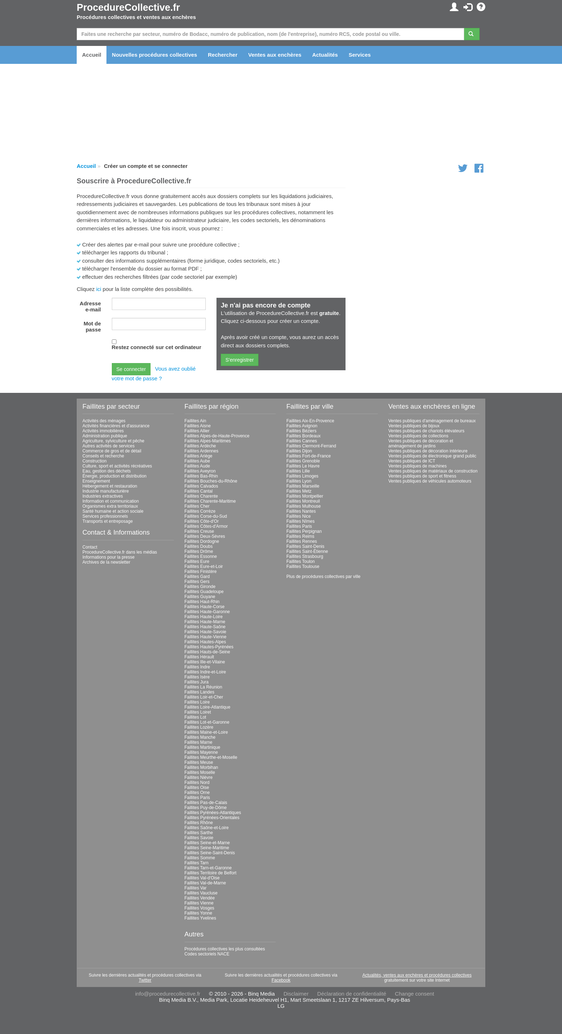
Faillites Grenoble (303, 461)
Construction (94, 461)
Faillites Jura (197, 682)
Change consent (414, 994)
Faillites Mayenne (201, 752)
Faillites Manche (200, 737)
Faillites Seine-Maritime (207, 847)
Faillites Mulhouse (303, 506)
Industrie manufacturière (105, 491)
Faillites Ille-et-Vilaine (205, 661)
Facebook (281, 980)
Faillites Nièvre (199, 777)
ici (98, 289)
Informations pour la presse (108, 557)
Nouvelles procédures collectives (154, 55)
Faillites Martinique (202, 747)
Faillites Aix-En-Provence (310, 420)
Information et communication (110, 501)
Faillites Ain (195, 420)
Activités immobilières (103, 430)
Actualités (325, 55)
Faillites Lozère (199, 727)
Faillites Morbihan (201, 767)
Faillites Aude (197, 466)
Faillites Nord (197, 782)
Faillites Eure (197, 561)
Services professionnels (105, 516)
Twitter (145, 980)
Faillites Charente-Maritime (210, 501)
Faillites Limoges (302, 476)
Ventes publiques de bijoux (414, 425)
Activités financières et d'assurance (115, 425)
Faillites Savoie (199, 837)
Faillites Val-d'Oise (202, 877)
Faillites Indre (197, 666)
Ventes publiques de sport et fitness (422, 476)
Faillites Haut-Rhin (202, 601)
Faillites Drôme (199, 551)
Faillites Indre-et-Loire (205, 672)
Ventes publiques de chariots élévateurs (427, 430)
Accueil (91, 55)
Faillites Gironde (200, 586)
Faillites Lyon (298, 481)
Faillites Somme (200, 857)
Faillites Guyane (200, 596)
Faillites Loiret (198, 712)
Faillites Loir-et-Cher (204, 697)
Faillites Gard (197, 576)
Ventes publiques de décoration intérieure (428, 450)
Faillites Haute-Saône (205, 626)
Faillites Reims (300, 536)
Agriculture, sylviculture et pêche (113, 440)
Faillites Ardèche (200, 445)
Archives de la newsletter (106, 562)
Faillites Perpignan (304, 531)
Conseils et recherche (103, 456)
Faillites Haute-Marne (205, 621)
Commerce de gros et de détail (111, 450)
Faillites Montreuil (303, 501)
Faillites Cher (197, 506)
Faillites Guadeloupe (204, 591)
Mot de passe (92, 326)
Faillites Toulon (300, 561)
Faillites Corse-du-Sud (206, 516)
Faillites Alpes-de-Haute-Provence (217, 435)
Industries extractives (102, 496)
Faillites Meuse (199, 762)
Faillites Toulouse (302, 566)
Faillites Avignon (302, 425)
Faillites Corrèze (200, 511)
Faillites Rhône (199, 822)
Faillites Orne (197, 792)
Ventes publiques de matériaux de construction (433, 471)
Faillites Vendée (200, 898)
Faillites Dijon (299, 450)
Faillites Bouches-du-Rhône (211, 481)
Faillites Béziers (301, 430)
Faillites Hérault (199, 656)
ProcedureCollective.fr (128, 7)
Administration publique (104, 435)
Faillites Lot (195, 717)
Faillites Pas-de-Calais (206, 802)
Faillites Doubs (199, 546)
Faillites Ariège (199, 456)
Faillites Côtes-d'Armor (206, 526)
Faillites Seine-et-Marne (207, 842)
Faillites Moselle (200, 772)
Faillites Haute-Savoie (206, 631)
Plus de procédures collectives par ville (323, 576)
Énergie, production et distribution (114, 476)
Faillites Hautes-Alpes (205, 641)
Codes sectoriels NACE (207, 954)
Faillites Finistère (201, 571)
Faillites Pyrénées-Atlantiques (213, 812)
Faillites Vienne (199, 903)
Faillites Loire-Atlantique (207, 707)
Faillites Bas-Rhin (201, 476)
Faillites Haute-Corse (205, 606)
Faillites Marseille (302, 486)
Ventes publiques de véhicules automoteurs (430, 481)
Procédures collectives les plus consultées (225, 948)
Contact (89, 547)
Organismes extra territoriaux (110, 506)
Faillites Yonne (198, 913)
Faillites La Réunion (203, 687)
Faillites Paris (197, 797)
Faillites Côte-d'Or (202, 521)
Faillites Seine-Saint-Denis (210, 852)
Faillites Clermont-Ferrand (311, 445)
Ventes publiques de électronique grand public (433, 456)
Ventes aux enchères (274, 55)
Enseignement (96, 481)
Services (360, 55)
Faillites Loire (197, 702)
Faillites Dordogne (202, 541)
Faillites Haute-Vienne (206, 636)
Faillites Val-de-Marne (205, 882)
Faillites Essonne (201, 556)
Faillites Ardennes (202, 450)
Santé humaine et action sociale (112, 511)
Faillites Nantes (301, 511)
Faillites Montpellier (304, 496)
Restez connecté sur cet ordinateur (156, 347)
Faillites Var (196, 887)
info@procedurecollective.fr (167, 994)
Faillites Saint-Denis (305, 546)
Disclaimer (296, 994)
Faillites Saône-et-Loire (207, 827)
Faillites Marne (199, 742)
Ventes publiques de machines (418, 466)
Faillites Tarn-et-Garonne (208, 867)
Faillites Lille (298, 471)
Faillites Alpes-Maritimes (208, 440)
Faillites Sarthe (199, 832)
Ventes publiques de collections (418, 435)
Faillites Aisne (198, 425)
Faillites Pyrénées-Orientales (212, 817)
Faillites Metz (298, 491)
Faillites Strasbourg (304, 556)
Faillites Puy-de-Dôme (206, 807)
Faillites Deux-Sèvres (205, 536)
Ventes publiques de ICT (412, 461)
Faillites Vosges (199, 908)
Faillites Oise (197, 787)
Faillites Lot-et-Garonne (207, 722)
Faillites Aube (197, 461)
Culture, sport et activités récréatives (117, 466)
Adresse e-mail (90, 306)
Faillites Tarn (197, 862)
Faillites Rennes (301, 541)
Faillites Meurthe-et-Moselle (211, 757)
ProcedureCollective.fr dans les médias (119, 552)
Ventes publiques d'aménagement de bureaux (432, 420)
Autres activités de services (108, 445)
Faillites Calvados (201, 486)
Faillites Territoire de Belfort (211, 872)
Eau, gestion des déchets (106, 471)
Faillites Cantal (199, 491)
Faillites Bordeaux (303, 435)
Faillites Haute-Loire (204, 616)
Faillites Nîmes (300, 521)
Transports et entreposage (107, 521)
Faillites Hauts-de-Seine (207, 651)
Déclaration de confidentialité (351, 994)
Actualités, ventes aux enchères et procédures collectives (417, 975)
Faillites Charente (201, 496)
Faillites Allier (197, 430)
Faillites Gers (197, 581)
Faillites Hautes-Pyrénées (209, 646)
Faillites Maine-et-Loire (206, 732)
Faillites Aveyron (200, 471)
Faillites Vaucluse (201, 893)
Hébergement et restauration (109, 486)
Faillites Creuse (199, 531)
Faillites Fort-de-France (308, 456)
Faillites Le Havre (303, 466)
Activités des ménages (103, 420)
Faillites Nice (298, 516)
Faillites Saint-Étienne (307, 551)
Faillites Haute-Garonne (207, 611)
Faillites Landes (199, 692)
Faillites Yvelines (200, 918)
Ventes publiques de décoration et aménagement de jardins (421, 443)
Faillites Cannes (301, 440)
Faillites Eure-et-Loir (204, 566)
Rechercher (223, 55)
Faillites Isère (197, 677)
